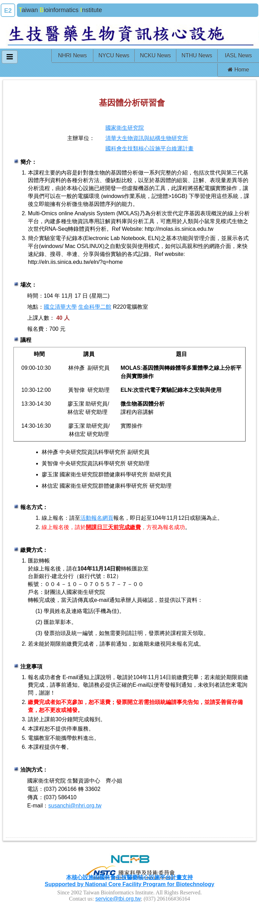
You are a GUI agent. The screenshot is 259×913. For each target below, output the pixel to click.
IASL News (238, 55)
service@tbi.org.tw (118, 899)
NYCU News (114, 55)
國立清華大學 (60, 307)
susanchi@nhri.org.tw (74, 805)
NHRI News (72, 55)
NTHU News (197, 55)
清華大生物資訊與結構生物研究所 (146, 138)
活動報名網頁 (96, 518)
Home (238, 69)
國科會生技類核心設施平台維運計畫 (149, 148)
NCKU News (155, 55)
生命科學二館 (94, 307)
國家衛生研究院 (124, 128)
